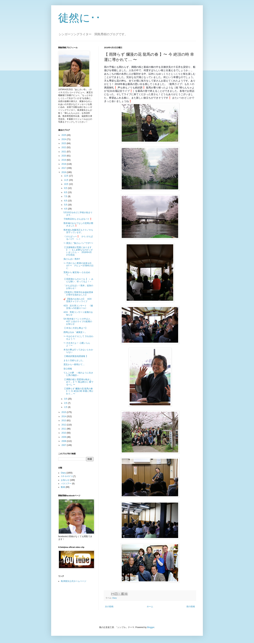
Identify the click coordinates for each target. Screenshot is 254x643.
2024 (64, 139)
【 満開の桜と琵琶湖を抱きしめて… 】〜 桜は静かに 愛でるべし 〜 (78, 382)
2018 (64, 164)
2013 (64, 420)
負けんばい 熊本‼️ (72, 259)
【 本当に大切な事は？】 (75, 328)
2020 (64, 155)
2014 (64, 416)
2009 (64, 437)
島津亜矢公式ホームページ (73, 581)
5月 (66, 204)
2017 (64, 168)
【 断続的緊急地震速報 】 (76, 356)
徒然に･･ (79, 18)
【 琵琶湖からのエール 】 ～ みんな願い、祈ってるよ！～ (78, 280)
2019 (64, 160)
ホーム (150, 606)
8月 (66, 192)
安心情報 (68, 368)
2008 (64, 441)
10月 (66, 184)
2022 (64, 147)
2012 (64, 424)
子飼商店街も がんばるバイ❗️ (78, 219)
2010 (64, 433)
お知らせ (65, 480)
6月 (66, 200)
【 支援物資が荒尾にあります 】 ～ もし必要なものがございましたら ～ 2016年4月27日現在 (78, 251)
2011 (64, 429)
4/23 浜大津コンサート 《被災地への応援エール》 (78, 306)
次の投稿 (109, 606)
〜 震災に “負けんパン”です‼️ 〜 (78, 243)
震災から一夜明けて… (74, 364)
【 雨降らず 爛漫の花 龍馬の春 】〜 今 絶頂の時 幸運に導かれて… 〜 (78, 391)
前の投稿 (190, 606)
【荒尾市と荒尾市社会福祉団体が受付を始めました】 (78, 293)
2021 (64, 151)
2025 (64, 135)
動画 (63, 487)
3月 (66, 399)
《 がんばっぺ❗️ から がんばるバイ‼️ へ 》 (78, 237)
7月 (66, 196)
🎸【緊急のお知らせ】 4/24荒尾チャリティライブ (77, 300)
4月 (66, 209)
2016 (64, 172)
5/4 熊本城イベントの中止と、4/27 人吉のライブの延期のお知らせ (78, 321)
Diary (114, 598)
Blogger (150, 627)
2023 (64, 143)
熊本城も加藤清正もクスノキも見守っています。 (78, 231)
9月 (66, 188)
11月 (66, 180)
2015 (64, 412)
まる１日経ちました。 (74, 360)
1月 (66, 407)
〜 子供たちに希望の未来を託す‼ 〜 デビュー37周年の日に (78, 266)
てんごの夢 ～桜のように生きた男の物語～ (78, 374)
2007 (64, 445)
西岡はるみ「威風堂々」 (75, 332)
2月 (66, 403)
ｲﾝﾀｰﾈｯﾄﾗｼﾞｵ (66, 476)
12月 (66, 176)
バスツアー (66, 483)
